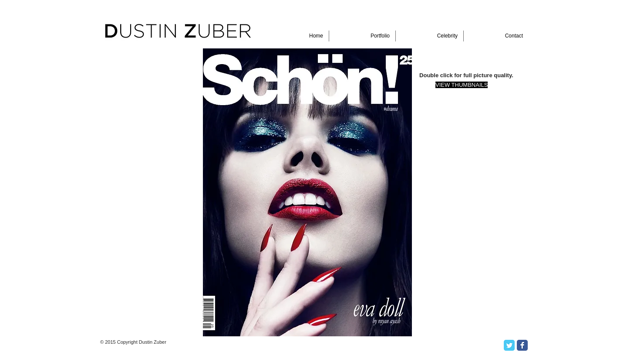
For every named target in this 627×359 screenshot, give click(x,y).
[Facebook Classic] (522, 345)
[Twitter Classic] (509, 345)
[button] (307, 192)
